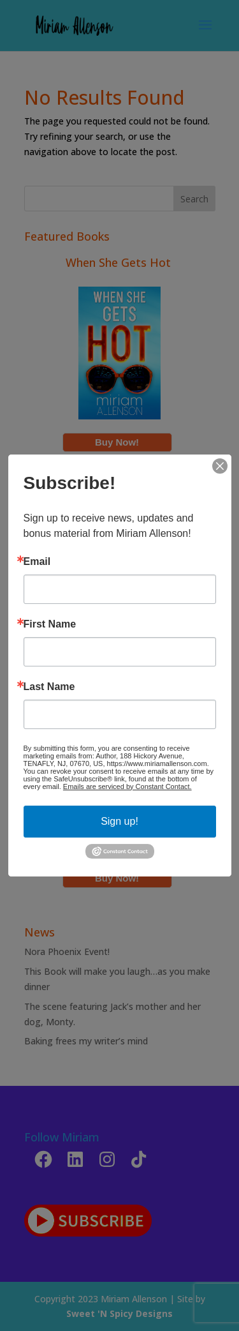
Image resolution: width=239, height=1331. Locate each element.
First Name (50, 624)
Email (37, 562)
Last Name (49, 687)
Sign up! (119, 821)
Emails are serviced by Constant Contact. (127, 786)
